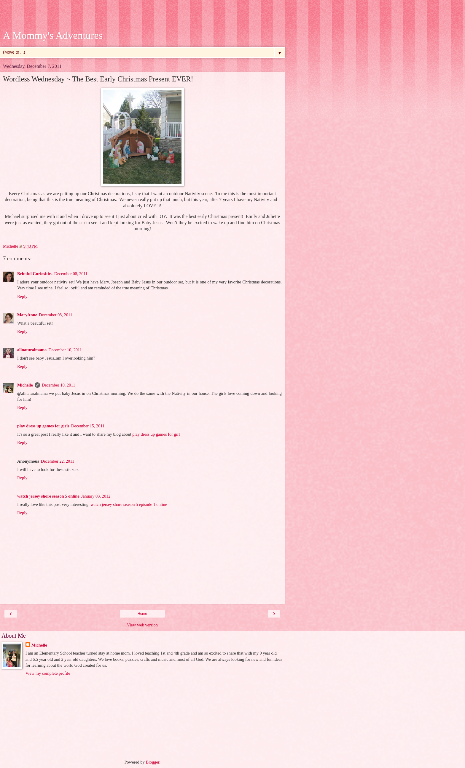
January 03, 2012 (96, 496)
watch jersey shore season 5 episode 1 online (128, 504)
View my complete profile (48, 673)
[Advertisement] (142, 16)
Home (142, 614)
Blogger (152, 762)
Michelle (25, 385)
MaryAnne (27, 314)
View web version (142, 625)
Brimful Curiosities (34, 273)
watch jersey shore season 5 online (48, 496)
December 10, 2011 (65, 349)
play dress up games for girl (156, 434)
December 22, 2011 (57, 461)
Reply (22, 296)
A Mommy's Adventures (53, 35)
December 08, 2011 (71, 273)
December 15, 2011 (88, 426)
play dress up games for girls (43, 426)
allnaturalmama (32, 349)
